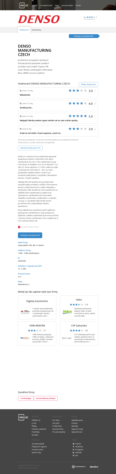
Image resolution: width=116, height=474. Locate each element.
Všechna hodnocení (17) (30, 148)
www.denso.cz (23, 284)
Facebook (79, 446)
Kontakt (35, 435)
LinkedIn (78, 452)
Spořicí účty (36, 452)
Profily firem (57, 426)
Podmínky (35, 432)
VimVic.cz (36, 465)
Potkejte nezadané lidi (30, 235)
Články (78, 5)
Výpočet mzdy (77, 429)
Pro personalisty (58, 432)
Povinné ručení (46, 5)
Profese (75, 423)
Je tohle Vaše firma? (30, 227)
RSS (76, 455)
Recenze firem (67, 5)
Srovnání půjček (38, 444)
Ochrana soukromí (39, 429)
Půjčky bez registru (39, 446)
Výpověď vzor (77, 432)
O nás (34, 423)
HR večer (55, 423)
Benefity (75, 426)
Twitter (78, 444)
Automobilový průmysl (45, 398)
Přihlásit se (36, 420)
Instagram (79, 449)
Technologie (25, 398)
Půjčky (34, 5)
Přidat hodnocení (88, 84)
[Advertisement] (78, 60)
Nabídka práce (77, 420)
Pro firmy (56, 420)
